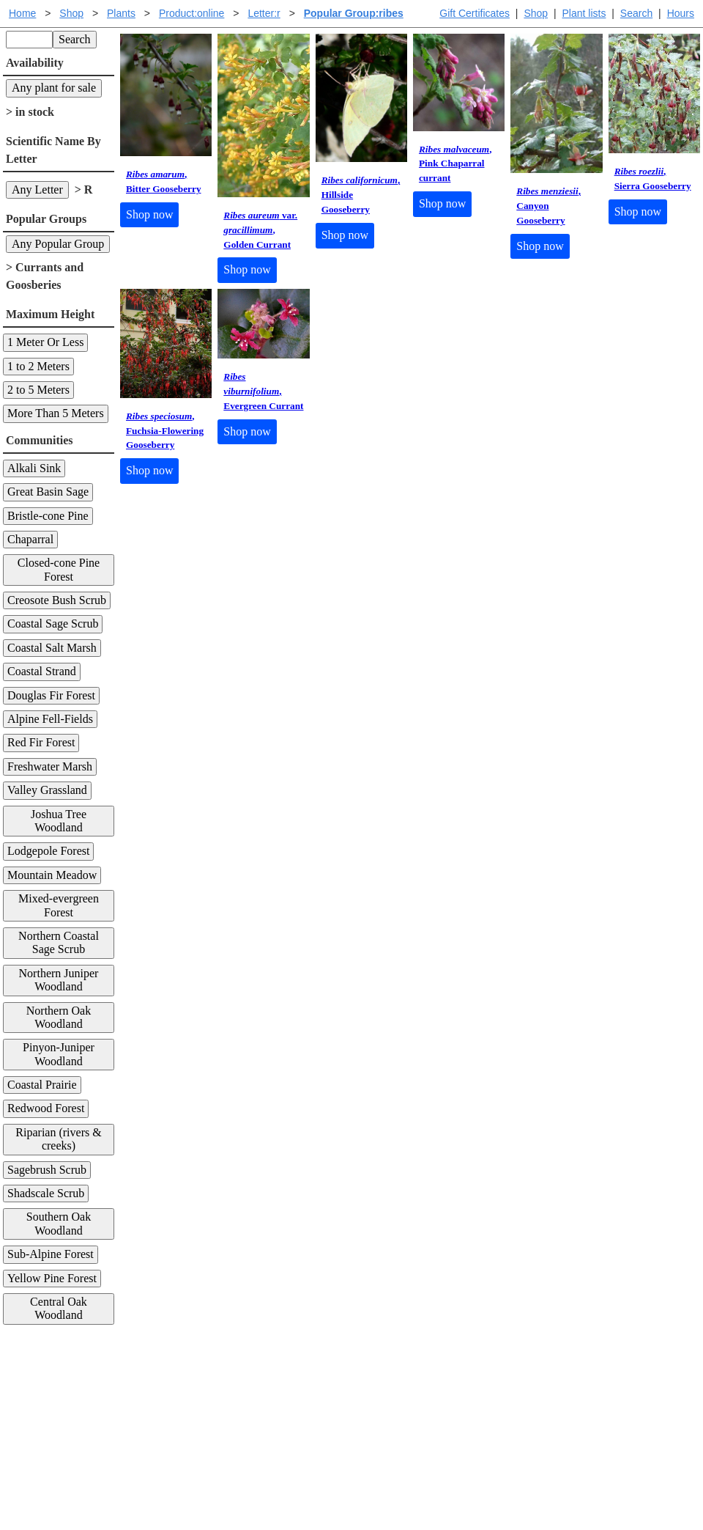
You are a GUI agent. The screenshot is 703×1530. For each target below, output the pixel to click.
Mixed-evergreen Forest (58, 905)
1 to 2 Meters (38, 366)
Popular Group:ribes (353, 13)
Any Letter (37, 189)
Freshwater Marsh (49, 766)
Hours (680, 13)
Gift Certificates (474, 13)
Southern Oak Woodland (58, 1223)
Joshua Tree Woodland (58, 821)
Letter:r (264, 13)
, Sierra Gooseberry (652, 178)
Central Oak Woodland (58, 1308)
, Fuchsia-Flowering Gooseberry (165, 431)
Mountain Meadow (52, 875)
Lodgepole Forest (48, 851)
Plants (121, 13)
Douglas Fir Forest (51, 695)
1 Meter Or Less (45, 342)
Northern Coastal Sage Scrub (58, 942)
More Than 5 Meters (55, 413)
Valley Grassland (47, 790)
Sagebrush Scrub (46, 1169)
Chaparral (30, 539)
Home (22, 13)
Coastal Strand (41, 671)
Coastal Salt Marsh (52, 647)
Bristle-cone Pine (48, 516)
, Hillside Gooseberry (361, 194)
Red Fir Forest (41, 742)
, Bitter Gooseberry (163, 181)
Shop (536, 13)
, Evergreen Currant (263, 391)
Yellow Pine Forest (52, 1278)
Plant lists (584, 13)
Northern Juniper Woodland (59, 980)
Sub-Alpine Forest (50, 1254)
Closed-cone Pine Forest (59, 569)
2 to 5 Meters (38, 389)
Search (636, 13)
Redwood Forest (45, 1108)
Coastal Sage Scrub (52, 623)
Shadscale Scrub (45, 1193)
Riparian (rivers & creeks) (58, 1139)
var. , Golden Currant (260, 230)
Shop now (149, 214)
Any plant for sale (54, 87)
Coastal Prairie (42, 1084)
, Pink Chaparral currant (455, 164)
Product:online (192, 13)
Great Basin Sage (48, 491)
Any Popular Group (58, 244)
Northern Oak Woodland (58, 1017)
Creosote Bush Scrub (56, 600)
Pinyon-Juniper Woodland (58, 1054)
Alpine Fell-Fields (50, 719)
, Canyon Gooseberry (548, 205)
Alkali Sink (34, 468)
